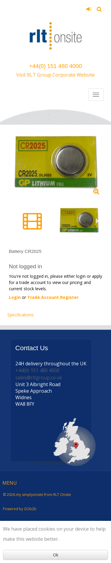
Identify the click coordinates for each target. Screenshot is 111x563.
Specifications (20, 315)
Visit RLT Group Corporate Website (55, 75)
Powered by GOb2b (19, 508)
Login (88, 9)
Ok (55, 555)
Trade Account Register (52, 297)
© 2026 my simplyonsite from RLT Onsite (37, 494)
